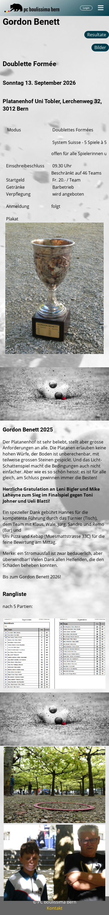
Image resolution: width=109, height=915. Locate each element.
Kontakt (54, 908)
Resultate (96, 35)
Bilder (100, 47)
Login (86, 7)
